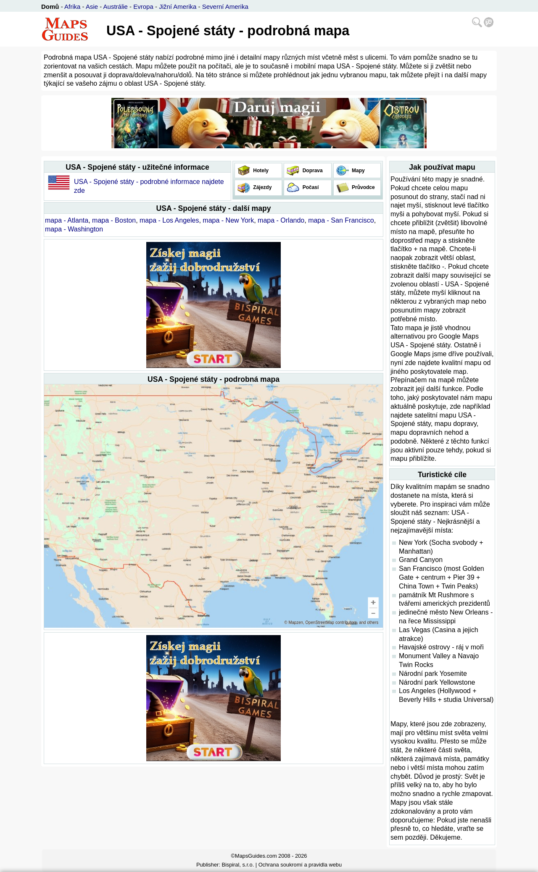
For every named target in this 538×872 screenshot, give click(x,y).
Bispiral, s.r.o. (238, 864)
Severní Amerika (225, 6)
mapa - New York (228, 220)
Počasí (310, 187)
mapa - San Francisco (341, 220)
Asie (92, 6)
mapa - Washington (74, 229)
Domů (50, 6)
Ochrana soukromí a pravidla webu (300, 864)
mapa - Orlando (281, 220)
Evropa (143, 6)
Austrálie (115, 6)
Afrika (72, 6)
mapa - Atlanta (66, 220)
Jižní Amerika (177, 6)
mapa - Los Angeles (169, 220)
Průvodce (363, 187)
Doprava (311, 170)
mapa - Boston (114, 220)
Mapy (358, 170)
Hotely (260, 170)
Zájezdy (262, 187)
